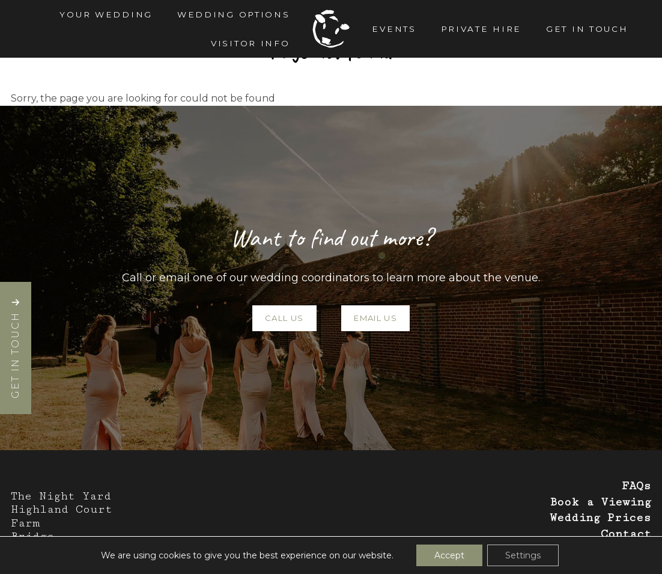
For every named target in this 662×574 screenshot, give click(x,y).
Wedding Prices (600, 517)
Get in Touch (587, 29)
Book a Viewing (600, 501)
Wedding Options (233, 14)
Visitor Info (250, 43)
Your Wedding (106, 14)
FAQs (636, 485)
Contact (626, 533)
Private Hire (481, 29)
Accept (449, 555)
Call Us (284, 318)
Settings (523, 555)
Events (394, 29)
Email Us (375, 318)
